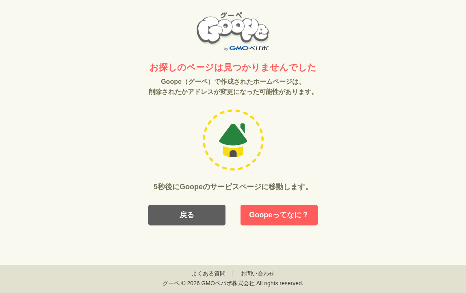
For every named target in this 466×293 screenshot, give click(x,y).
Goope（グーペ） (233, 31)
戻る (187, 215)
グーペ (171, 283)
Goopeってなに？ (279, 215)
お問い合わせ (258, 273)
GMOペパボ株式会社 (227, 283)
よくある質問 (208, 273)
